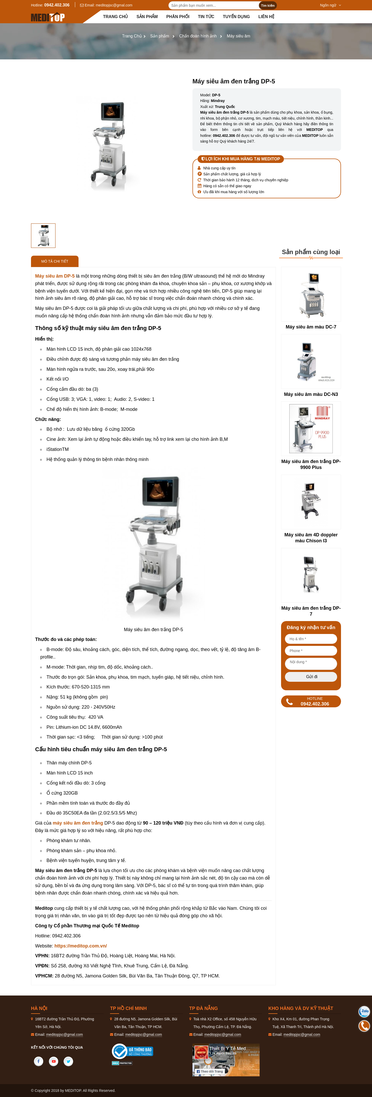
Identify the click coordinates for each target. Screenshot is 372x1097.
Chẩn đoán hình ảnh (198, 36)
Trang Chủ (132, 36)
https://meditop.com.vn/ (81, 946)
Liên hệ (266, 16)
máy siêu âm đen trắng (78, 823)
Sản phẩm (147, 16)
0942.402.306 (56, 5)
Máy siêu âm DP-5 (55, 276)
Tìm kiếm (268, 5)
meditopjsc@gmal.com (114, 5)
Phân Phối (177, 16)
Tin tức (206, 16)
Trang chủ (115, 16)
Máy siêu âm (238, 36)
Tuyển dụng (236, 16)
